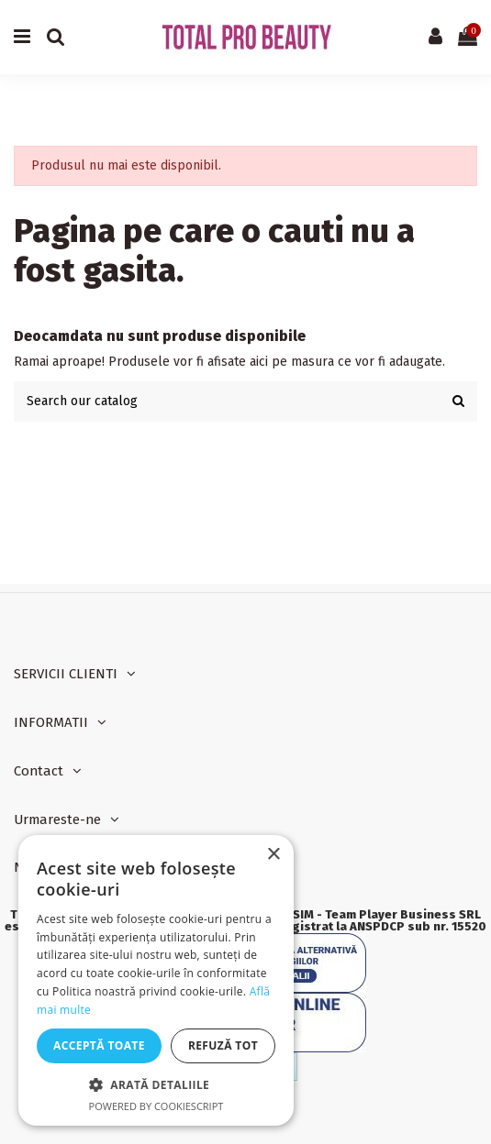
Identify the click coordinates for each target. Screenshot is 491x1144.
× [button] (273, 855)
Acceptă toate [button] (99, 1045)
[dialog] (156, 980)
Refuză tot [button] (223, 1045)
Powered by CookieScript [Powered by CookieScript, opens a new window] (156, 1106)
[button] (156, 1084)
